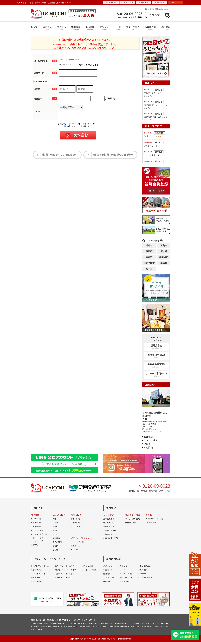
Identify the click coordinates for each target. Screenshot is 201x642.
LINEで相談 (142, 569)
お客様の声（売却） (111, 538)
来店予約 (34, 544)
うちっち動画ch (144, 565)
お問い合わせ (156, 15)
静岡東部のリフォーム (40, 565)
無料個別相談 (130, 522)
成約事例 (74, 549)
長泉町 (149, 251)
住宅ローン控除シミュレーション (38, 539)
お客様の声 (150, 28)
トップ (34, 28)
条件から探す (36, 518)
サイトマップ (125, 581)
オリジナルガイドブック (155, 518)
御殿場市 (163, 257)
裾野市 (149, 257)
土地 (118, 28)
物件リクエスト (126, 577)
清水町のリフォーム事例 (64, 577)
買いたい (47, 28)
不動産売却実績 (109, 530)
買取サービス (108, 526)
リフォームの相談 (89, 569)
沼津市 (149, 245)
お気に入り (127, 2)
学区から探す (36, 526)
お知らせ (123, 565)
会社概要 (165, 28)
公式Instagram (163, 9)
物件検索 (111, 2)
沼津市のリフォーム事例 (64, 565)
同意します (69, 126)
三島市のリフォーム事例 (64, 573)
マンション (105, 28)
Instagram (142, 573)
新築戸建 (75, 28)
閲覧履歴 (143, 2)
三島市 (163, 245)
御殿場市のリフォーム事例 (65, 569)
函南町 (163, 263)
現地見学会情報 (37, 530)
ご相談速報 (107, 534)
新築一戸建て (76, 518)
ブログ (147, 443)
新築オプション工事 (39, 577)
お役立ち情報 (150, 522)
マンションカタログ (39, 534)
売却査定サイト (109, 518)
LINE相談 (151, 9)
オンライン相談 (126, 573)
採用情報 (148, 447)
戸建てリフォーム (38, 569)
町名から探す (36, 522)
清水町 (163, 251)
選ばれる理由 (108, 522)
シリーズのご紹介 (78, 541)
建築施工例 (75, 545)
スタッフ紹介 (132, 28)
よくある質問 (87, 565)
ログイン (175, 2)
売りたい (61, 28)
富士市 (149, 269)
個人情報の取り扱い (146, 577)
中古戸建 (89, 28)
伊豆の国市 (149, 263)
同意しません (86, 126)
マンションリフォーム (40, 573)
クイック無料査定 (132, 518)
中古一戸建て (76, 522)
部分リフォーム (37, 581)
